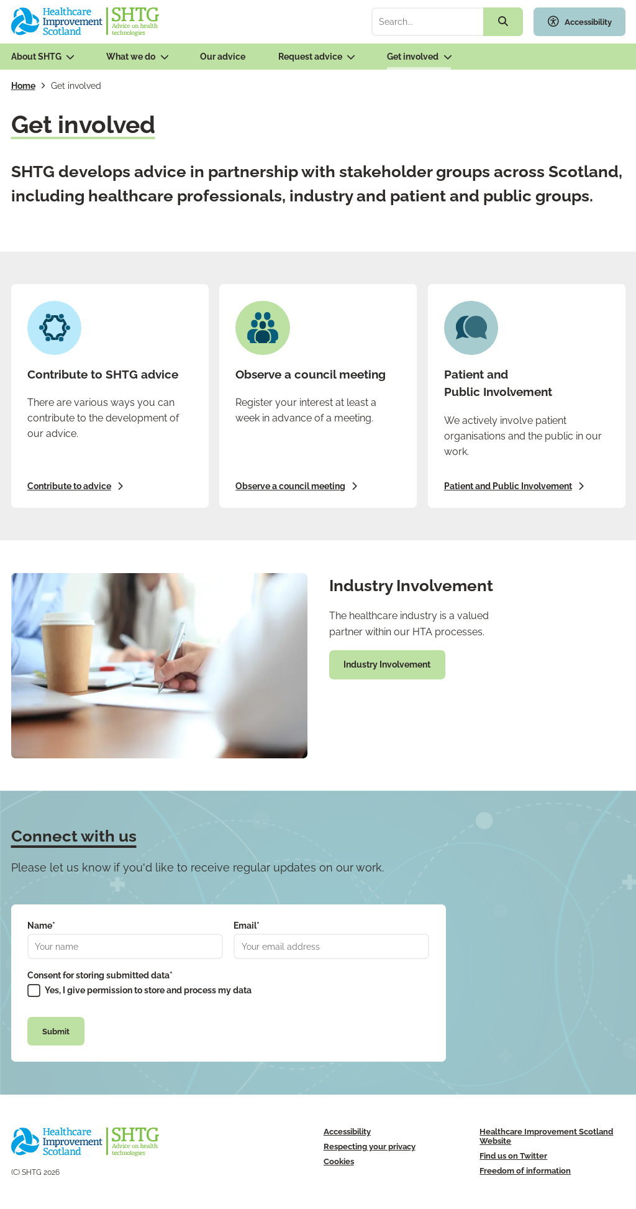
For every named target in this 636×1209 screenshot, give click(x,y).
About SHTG (36, 57)
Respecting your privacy (370, 1146)
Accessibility (347, 1131)
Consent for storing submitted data (100, 975)
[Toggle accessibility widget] (579, 21)
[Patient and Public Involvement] (526, 395)
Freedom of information (525, 1170)
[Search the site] (503, 21)
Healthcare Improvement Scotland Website (546, 1136)
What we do (130, 57)
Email (247, 926)
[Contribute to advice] (110, 395)
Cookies (339, 1161)
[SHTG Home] (85, 22)
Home (23, 86)
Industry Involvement (386, 664)
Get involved (412, 57)
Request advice (310, 57)
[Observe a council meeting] (318, 395)
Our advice (222, 57)
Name (41, 926)
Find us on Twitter (513, 1156)
